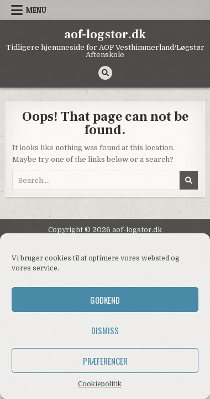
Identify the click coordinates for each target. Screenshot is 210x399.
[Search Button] (105, 73)
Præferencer (105, 361)
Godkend (105, 300)
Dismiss (105, 330)
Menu (36, 10)
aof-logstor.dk (105, 34)
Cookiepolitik (100, 384)
